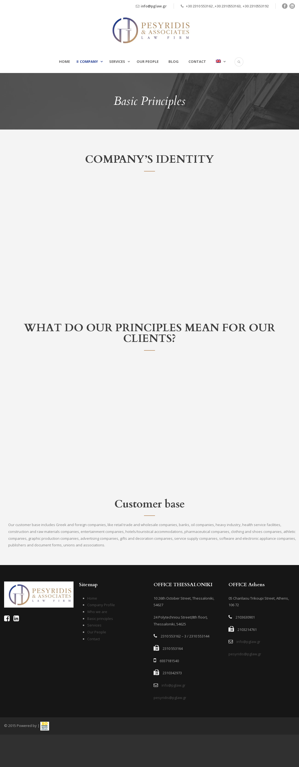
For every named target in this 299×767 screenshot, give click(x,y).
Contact (197, 61)
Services (117, 61)
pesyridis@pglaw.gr (170, 697)
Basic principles (100, 618)
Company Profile (101, 604)
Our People (148, 61)
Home (64, 61)
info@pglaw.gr (154, 6)
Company (89, 61)
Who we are (97, 611)
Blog (173, 61)
